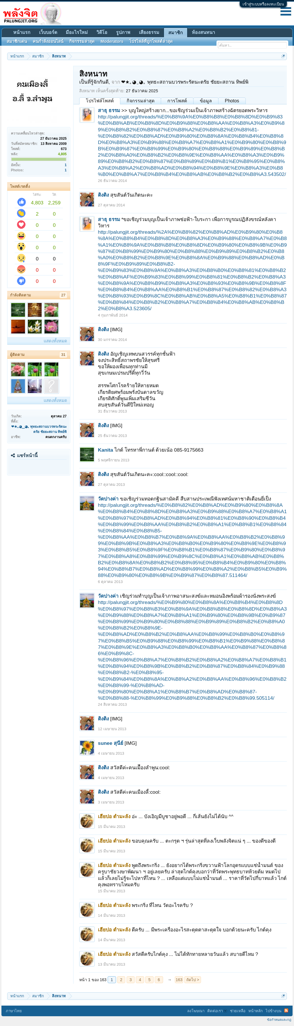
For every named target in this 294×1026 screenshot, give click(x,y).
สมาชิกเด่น (17, 41)
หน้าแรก (21, 32)
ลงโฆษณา (195, 1011)
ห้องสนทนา (203, 32)
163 (179, 979)
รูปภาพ (123, 32)
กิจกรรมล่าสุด (140, 100)
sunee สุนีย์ (110, 743)
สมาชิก (175, 32)
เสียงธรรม (149, 32)
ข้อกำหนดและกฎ (279, 1019)
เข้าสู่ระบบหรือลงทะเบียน (263, 4)
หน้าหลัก (255, 1011)
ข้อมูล (206, 100)
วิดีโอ (101, 32)
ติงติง (103, 195)
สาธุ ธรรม (109, 110)
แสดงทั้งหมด (55, 341)
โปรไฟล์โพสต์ (100, 100)
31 (63, 354)
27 (63, 295)
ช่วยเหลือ (237, 1011)
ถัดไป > (192, 979)
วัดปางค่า (108, 499)
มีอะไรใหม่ (77, 32)
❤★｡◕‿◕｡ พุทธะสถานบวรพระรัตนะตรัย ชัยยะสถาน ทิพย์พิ (184, 82)
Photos (232, 100)
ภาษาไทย (14, 1011)
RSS (286, 1010)
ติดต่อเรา (217, 1011)
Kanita (105, 450)
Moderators (111, 41)
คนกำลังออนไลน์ (48, 41)
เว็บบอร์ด (48, 32)
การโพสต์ (177, 100)
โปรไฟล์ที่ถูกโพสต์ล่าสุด (151, 41)
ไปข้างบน (273, 1011)
